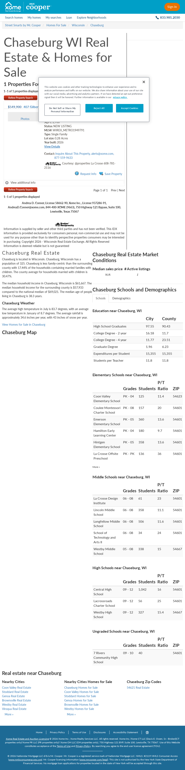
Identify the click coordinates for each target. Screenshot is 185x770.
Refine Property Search (20, 97)
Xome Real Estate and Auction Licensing (27, 738)
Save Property (110, 174)
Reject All (99, 108)
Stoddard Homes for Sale (80, 696)
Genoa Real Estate (13, 696)
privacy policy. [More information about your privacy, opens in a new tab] (120, 97)
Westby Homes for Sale (79, 709)
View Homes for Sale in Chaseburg (23, 324)
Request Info (85, 174)
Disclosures (100, 732)
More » (96, 466)
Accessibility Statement (125, 732)
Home (39, 732)
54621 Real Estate (138, 687)
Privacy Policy (57, 732)
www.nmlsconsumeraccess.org (25, 759)
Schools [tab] (100, 298)
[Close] (143, 81)
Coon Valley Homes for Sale (81, 692)
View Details (52, 146)
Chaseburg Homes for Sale (81, 687)
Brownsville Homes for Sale (81, 704)
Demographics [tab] (121, 298)
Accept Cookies (129, 108)
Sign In (172, 6)
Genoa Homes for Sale (78, 700)
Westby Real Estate (14, 704)
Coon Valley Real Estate (16, 687)
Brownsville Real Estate (16, 700)
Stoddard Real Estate (15, 692)
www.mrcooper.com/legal (94, 759)
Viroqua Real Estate (14, 709)
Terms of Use (79, 732)
